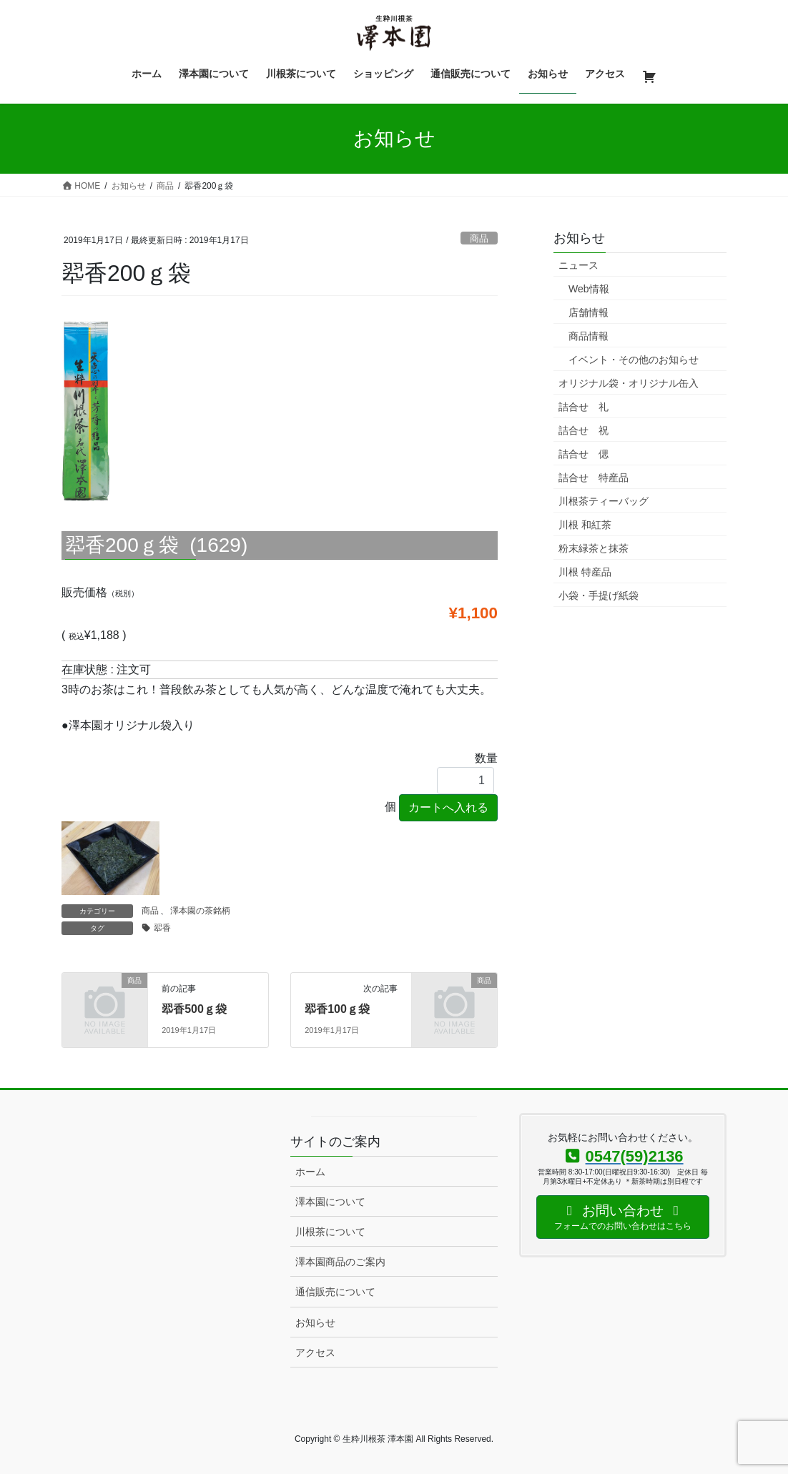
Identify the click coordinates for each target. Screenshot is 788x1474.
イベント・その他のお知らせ (633, 359)
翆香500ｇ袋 (194, 1009)
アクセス (315, 1352)
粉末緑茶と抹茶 (593, 548)
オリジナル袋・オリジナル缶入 (628, 383)
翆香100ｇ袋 (337, 1009)
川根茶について (330, 1231)
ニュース (578, 265)
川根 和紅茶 (584, 524)
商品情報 (588, 336)
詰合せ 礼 (583, 406)
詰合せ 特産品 (593, 477)
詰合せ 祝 (583, 430)
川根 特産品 (584, 572)
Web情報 (588, 289)
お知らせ (315, 1322)
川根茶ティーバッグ (603, 501)
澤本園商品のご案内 (340, 1261)
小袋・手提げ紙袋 (598, 595)
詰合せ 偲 (583, 454)
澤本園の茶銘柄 (200, 911)
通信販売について (335, 1291)
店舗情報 (588, 312)
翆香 (162, 928)
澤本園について (330, 1201)
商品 (479, 238)
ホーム (310, 1171)
